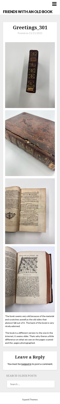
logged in (26, 363)
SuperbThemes (30, 399)
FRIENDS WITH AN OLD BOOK (27, 12)
